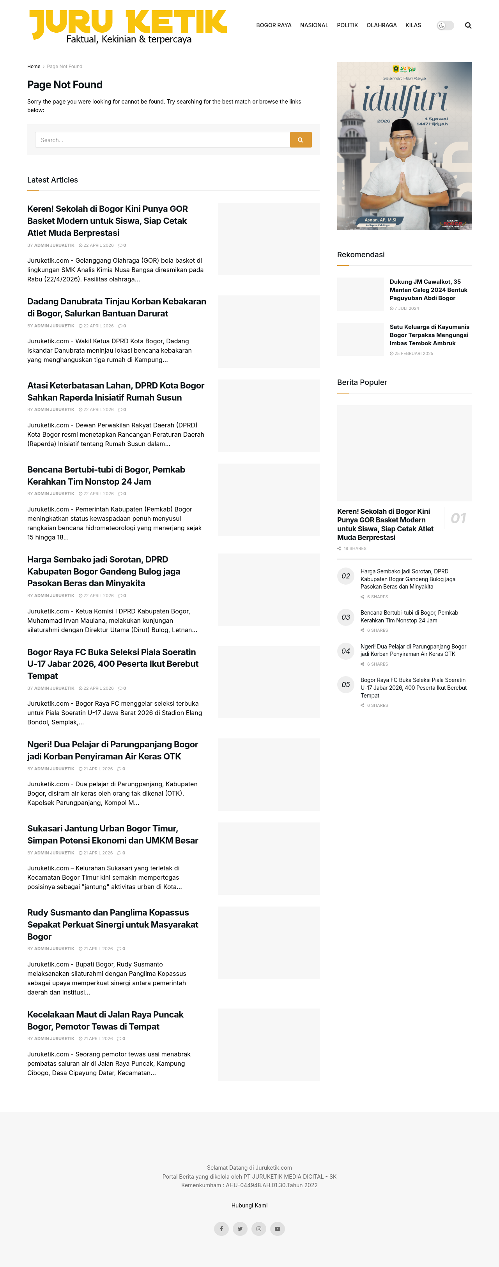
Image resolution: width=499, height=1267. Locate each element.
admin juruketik (54, 245)
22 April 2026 (96, 245)
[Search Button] (301, 140)
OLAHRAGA (382, 25)
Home (34, 66)
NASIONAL (314, 25)
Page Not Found (64, 66)
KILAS (413, 25)
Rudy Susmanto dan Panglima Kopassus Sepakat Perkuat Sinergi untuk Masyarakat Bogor (112, 924)
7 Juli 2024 (404, 308)
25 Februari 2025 (411, 353)
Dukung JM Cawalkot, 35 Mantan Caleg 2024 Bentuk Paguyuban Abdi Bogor (428, 290)
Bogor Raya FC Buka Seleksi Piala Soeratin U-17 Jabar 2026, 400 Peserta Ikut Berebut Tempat (112, 664)
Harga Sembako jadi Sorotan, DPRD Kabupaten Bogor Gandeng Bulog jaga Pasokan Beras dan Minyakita (103, 571)
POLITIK (347, 25)
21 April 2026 (96, 768)
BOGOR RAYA (274, 25)
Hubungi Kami (250, 1205)
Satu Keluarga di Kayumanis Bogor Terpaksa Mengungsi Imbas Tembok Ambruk (430, 335)
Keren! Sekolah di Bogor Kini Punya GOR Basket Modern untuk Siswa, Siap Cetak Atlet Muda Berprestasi (107, 221)
